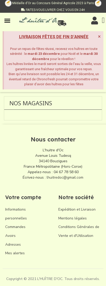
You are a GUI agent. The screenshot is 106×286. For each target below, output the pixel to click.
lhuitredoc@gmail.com (65, 177)
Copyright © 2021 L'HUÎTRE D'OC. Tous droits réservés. (53, 278)
